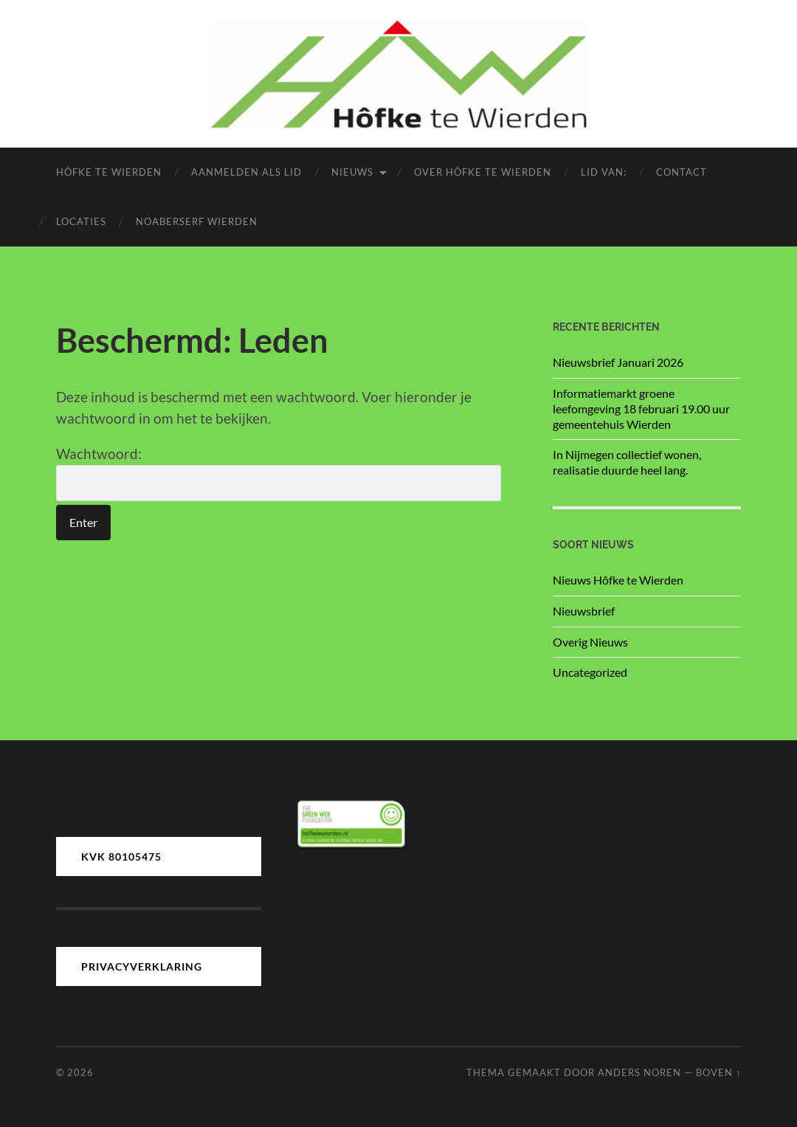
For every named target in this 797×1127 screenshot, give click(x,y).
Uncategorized (590, 672)
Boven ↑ (718, 1072)
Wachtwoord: (279, 473)
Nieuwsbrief (584, 611)
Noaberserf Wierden (197, 221)
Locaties (81, 221)
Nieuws (352, 172)
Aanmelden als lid (246, 172)
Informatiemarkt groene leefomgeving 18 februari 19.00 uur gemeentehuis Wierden (641, 408)
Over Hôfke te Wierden (482, 172)
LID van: (604, 172)
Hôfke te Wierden (109, 172)
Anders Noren (639, 1072)
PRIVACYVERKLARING (141, 966)
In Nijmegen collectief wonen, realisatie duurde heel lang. (627, 462)
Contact (681, 172)
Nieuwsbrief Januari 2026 (618, 362)
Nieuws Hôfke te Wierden (618, 580)
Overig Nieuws (590, 642)
